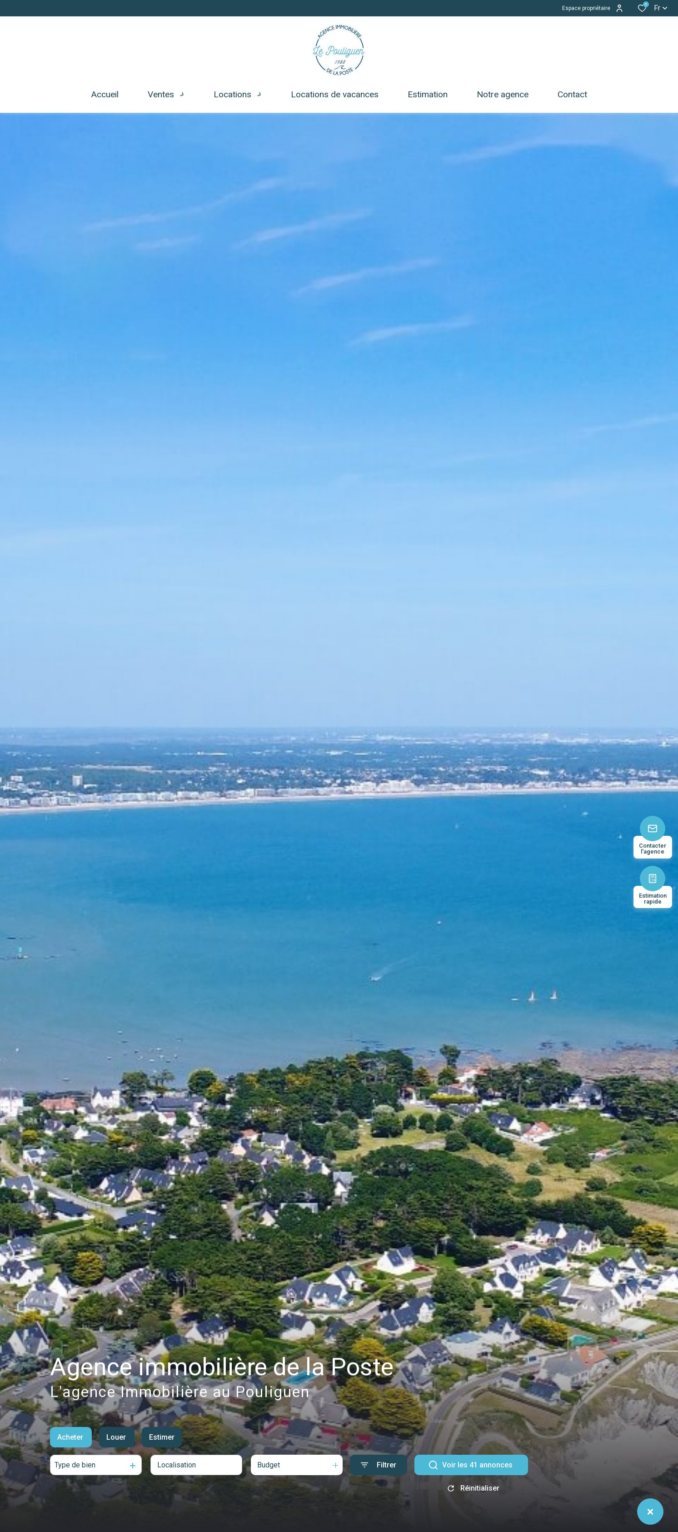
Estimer (161, 1445)
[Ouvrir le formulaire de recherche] (378, 1473)
